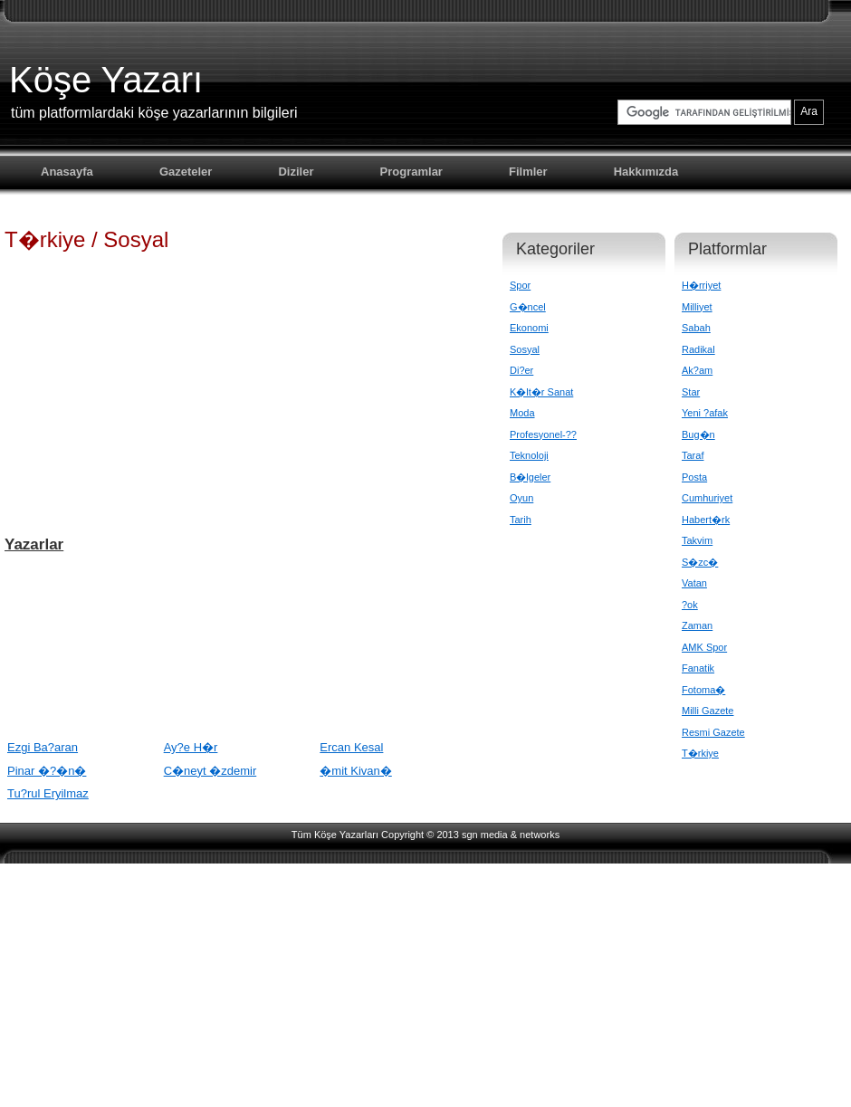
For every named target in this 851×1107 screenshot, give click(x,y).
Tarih (520, 519)
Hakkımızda (646, 171)
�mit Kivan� (355, 771)
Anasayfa (67, 171)
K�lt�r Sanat (541, 391)
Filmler (528, 171)
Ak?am (697, 370)
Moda (522, 412)
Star (691, 391)
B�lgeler (530, 477)
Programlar (411, 171)
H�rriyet (701, 285)
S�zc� (700, 562)
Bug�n (698, 434)
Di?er (521, 370)
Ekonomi (529, 327)
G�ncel (528, 306)
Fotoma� (703, 689)
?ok (690, 604)
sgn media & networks (510, 834)
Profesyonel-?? (543, 434)
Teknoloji (529, 455)
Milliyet (697, 306)
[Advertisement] (240, 393)
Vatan (694, 582)
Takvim (697, 540)
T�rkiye (700, 753)
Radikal (698, 349)
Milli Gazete (707, 710)
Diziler (295, 171)
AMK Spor (704, 647)
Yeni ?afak (705, 412)
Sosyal (525, 349)
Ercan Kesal (351, 747)
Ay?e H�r (191, 747)
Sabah (696, 327)
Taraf (692, 455)
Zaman (697, 625)
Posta (694, 477)
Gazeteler (186, 171)
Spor (520, 285)
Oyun (521, 497)
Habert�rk (706, 519)
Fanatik (698, 668)
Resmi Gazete (713, 732)
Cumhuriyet (707, 497)
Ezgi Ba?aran (42, 747)
